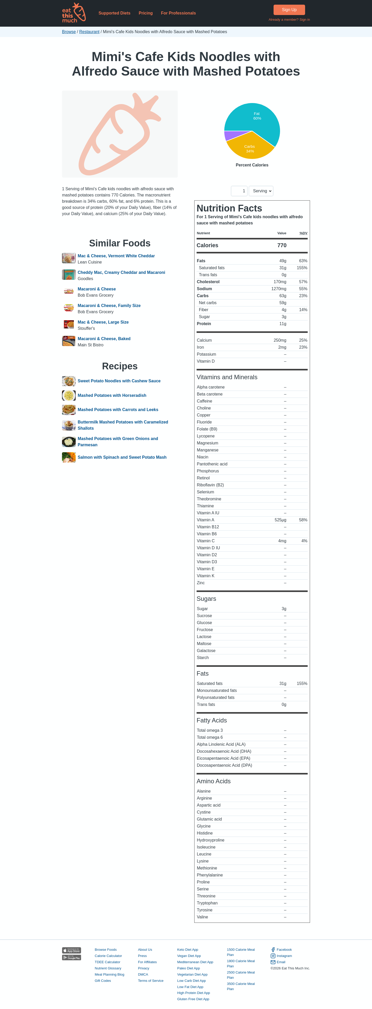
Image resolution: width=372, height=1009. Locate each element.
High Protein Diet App (193, 993)
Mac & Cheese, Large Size (103, 322)
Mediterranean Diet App (195, 962)
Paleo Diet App (188, 968)
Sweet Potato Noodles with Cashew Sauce (119, 381)
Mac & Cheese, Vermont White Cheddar (116, 256)
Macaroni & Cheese (97, 289)
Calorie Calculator (108, 956)
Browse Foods (106, 950)
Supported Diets (114, 13)
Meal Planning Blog (109, 974)
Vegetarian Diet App (192, 974)
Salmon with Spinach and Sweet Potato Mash (122, 457)
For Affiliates (147, 962)
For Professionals (178, 13)
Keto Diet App (187, 950)
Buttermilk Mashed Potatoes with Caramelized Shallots (123, 425)
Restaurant (89, 32)
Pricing (146, 13)
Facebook (281, 949)
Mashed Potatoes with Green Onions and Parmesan (118, 441)
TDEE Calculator (107, 962)
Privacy (143, 968)
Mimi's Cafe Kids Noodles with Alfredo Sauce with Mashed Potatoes (186, 63)
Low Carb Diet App (191, 981)
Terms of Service (151, 981)
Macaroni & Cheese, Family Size (109, 305)
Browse (69, 32)
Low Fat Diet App (190, 987)
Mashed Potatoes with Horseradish (112, 395)
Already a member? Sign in (289, 19)
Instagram (281, 956)
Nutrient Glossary (108, 968)
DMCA (143, 974)
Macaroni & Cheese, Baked (104, 339)
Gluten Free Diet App (193, 999)
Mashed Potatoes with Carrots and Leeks (118, 410)
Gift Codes (103, 981)
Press (142, 956)
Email (277, 962)
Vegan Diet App (189, 956)
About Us (145, 950)
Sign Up (289, 10)
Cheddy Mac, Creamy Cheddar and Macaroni (121, 272)
